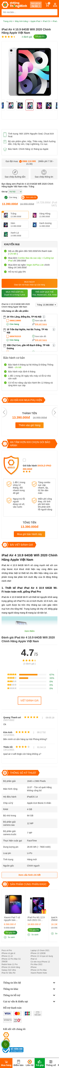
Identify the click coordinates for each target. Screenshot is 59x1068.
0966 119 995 (29, 161)
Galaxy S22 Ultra (9, 970)
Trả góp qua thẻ (44, 293)
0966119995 (15, 320)
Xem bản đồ (40, 320)
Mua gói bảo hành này (29, 534)
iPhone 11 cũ (7, 956)
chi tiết (18, 367)
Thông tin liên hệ (29, 982)
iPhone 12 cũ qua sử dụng (42, 956)
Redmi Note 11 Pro (10, 964)
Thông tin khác (29, 989)
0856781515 (15, 336)
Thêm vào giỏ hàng (29, 425)
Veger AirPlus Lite (35, 265)
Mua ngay (29, 283)
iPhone (34, 967)
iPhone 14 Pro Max (39, 970)
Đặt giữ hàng (41, 324)
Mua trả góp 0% (14, 293)
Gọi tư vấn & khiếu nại (29, 1001)
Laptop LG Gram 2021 (40, 950)
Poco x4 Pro (7, 950)
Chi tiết (13, 253)
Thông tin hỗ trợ (29, 995)
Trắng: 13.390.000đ (46, 305)
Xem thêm (30, 631)
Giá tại (4, 192)
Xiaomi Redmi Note (39, 973)
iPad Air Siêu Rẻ (8, 973)
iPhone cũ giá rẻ (8, 953)
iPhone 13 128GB (38, 953)
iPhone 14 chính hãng (11, 967)
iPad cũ (34, 959)
